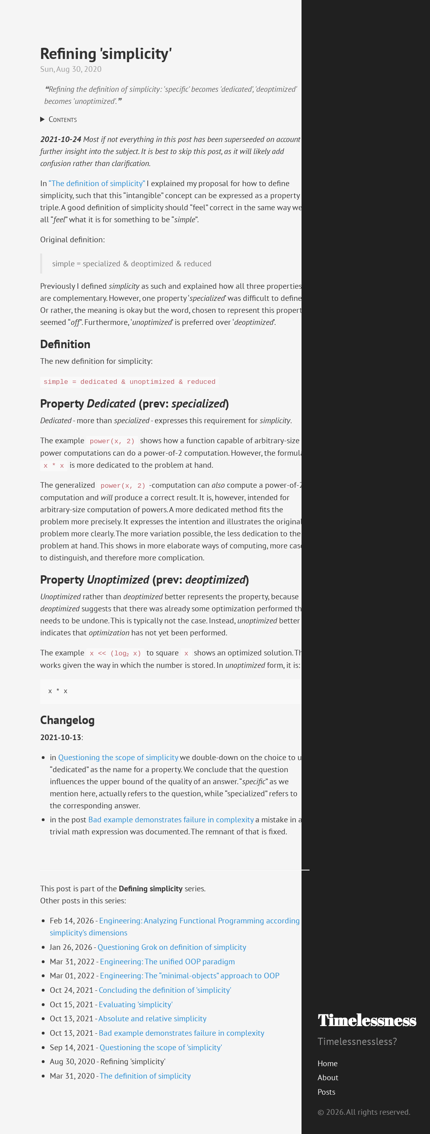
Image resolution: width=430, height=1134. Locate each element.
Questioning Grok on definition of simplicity (172, 959)
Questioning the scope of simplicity (118, 769)
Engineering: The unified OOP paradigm (167, 973)
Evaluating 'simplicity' (136, 1016)
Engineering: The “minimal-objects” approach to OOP (189, 987)
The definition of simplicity (145, 1088)
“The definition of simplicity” (97, 183)
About (328, 1077)
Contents (63, 119)
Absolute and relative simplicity (152, 1030)
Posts (326, 1092)
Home (328, 1063)
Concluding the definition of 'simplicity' (165, 1002)
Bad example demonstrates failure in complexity (170, 831)
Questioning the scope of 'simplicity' (161, 1059)
